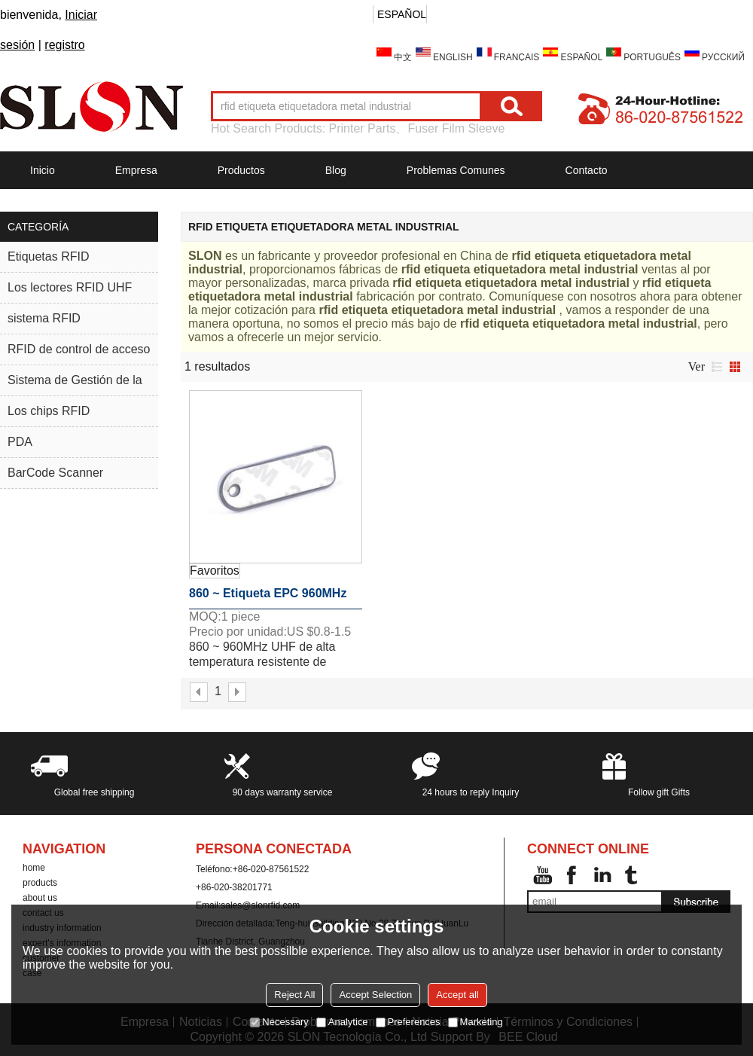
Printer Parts (362, 128)
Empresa (136, 170)
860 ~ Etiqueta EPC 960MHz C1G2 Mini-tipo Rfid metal (267, 598)
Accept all (457, 994)
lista (716, 366)
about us (40, 898)
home (34, 867)
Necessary (279, 1021)
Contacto (587, 170)
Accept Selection (375, 994)
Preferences (408, 1021)
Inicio (42, 170)
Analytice (342, 1021)
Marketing (475, 1021)
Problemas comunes (456, 170)
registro (64, 44)
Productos (241, 170)
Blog (335, 170)
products (40, 882)
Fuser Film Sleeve (456, 128)
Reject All (294, 994)
